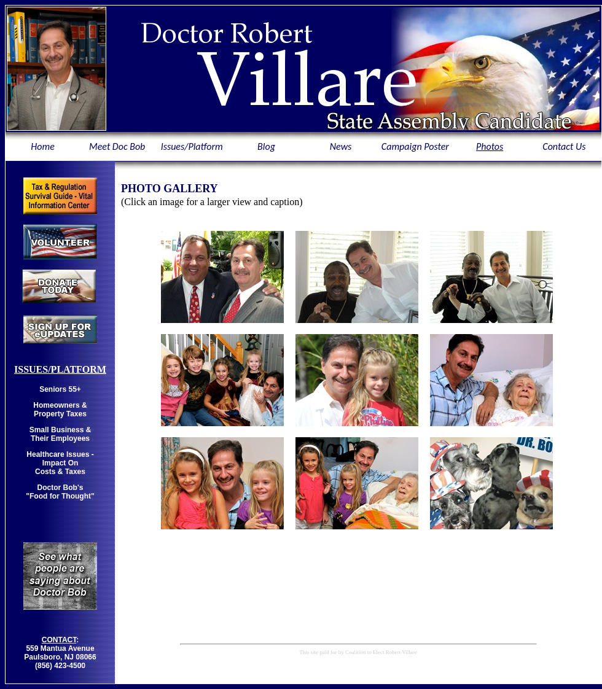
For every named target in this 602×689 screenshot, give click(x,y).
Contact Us (563, 146)
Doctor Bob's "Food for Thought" (60, 491)
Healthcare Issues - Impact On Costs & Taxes (59, 463)
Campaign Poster (415, 146)
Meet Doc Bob (117, 146)
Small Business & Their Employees (60, 434)
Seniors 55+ (60, 389)
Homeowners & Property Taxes (60, 409)
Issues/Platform (192, 146)
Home (42, 146)
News (341, 146)
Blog (266, 146)
